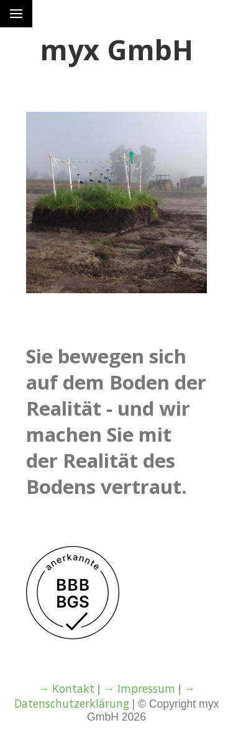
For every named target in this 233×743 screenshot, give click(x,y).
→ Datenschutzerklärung (104, 696)
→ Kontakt (66, 688)
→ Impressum (139, 688)
